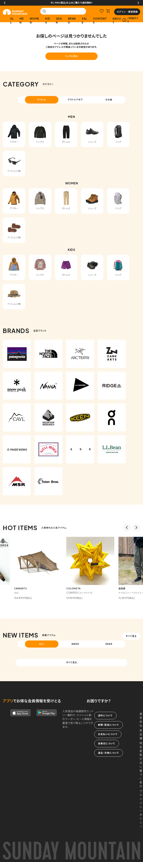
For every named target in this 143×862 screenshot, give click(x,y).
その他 (108, 99)
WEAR (75, 644)
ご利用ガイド (130, 20)
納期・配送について (108, 724)
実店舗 (140, 734)
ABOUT (116, 20)
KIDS (47, 20)
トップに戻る (71, 56)
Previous (5, 3)
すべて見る (131, 636)
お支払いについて (107, 734)
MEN (22, 20)
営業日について (106, 743)
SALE (84, 20)
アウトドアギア (75, 99)
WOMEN (34, 20)
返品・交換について (108, 752)
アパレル (41, 99)
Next (138, 3)
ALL (12, 20)
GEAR (59, 20)
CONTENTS (100, 20)
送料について (105, 715)
